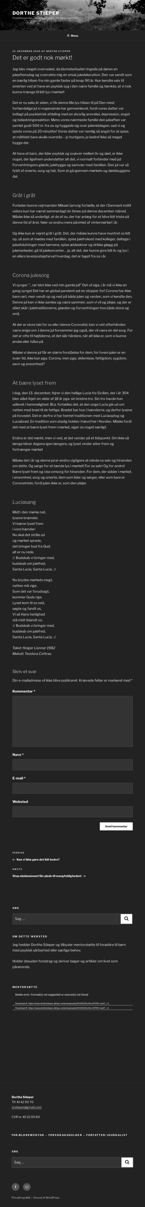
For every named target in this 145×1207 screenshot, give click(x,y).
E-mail (19, 778)
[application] (72, 1026)
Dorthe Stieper (36, 13)
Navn (18, 755)
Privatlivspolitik (21, 1197)
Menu (72, 35)
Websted (20, 802)
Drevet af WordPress (46, 1197)
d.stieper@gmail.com (27, 1107)
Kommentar (23, 691)
